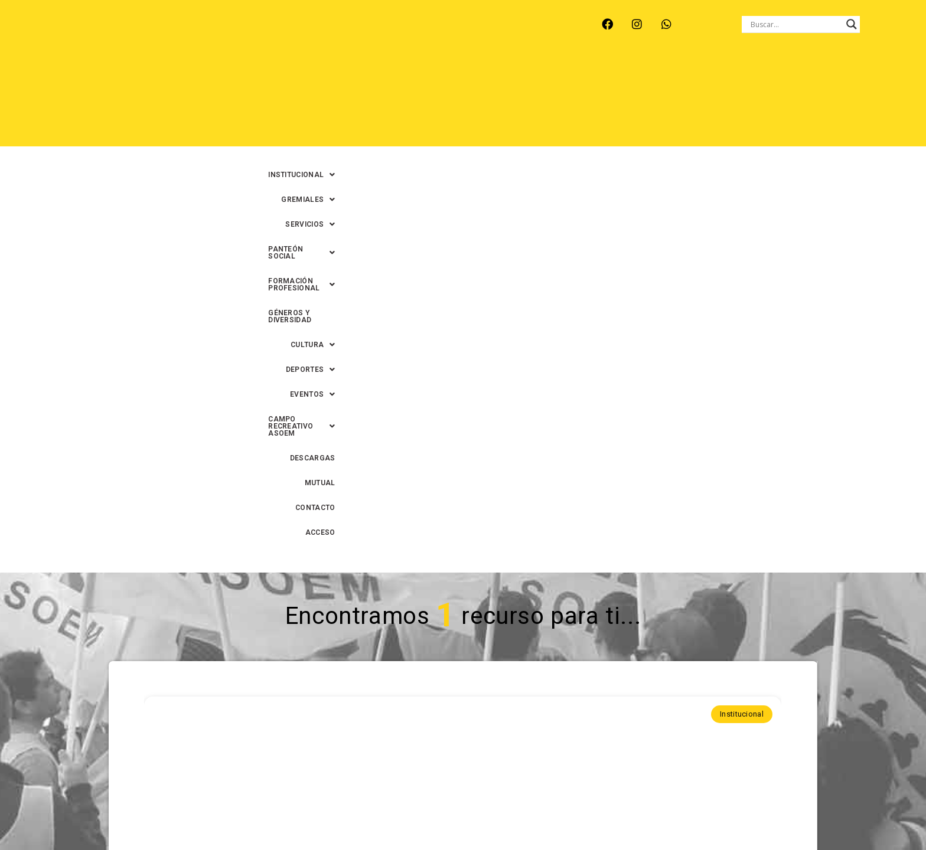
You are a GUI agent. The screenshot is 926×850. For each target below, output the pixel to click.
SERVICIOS (470, 76)
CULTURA (859, 76)
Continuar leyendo (463, 647)
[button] (323, 76)
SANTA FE (356, 34)
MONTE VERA (192, 34)
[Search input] (795, 24)
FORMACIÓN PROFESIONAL (661, 76)
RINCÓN (303, 34)
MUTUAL (761, 101)
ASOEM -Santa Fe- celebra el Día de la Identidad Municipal (462, 534)
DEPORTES (446, 101)
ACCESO (867, 101)
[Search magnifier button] (851, 24)
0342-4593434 (694, 813)
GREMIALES (401, 76)
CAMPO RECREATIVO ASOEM (608, 101)
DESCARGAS (706, 101)
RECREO (253, 34)
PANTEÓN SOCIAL (551, 76)
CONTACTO (814, 101)
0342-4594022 (629, 813)
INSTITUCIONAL (323, 76)
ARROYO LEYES (117, 34)
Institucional (742, 294)
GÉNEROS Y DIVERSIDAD (776, 76)
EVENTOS (510, 101)
